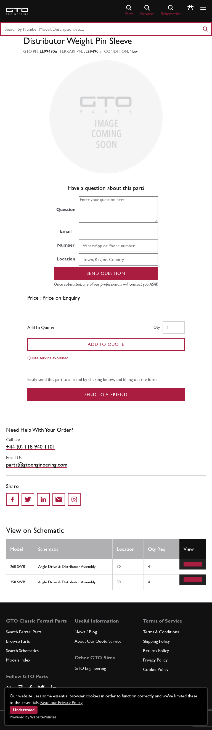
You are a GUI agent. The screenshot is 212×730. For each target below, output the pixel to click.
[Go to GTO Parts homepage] (17, 11)
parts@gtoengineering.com (36, 464)
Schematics (171, 10)
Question (65, 209)
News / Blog (86, 631)
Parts (128, 10)
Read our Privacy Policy (61, 702)
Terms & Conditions (161, 631)
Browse (147, 10)
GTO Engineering (90, 668)
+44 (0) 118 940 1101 (30, 446)
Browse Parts (18, 641)
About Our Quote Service (98, 641)
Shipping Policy (156, 641)
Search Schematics (22, 650)
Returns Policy (156, 650)
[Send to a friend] (58, 499)
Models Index (18, 660)
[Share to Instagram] (74, 499)
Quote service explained (47, 357)
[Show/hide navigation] (203, 7)
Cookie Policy (155, 669)
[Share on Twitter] (28, 499)
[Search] (205, 29)
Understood (24, 710)
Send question (106, 273)
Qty (156, 327)
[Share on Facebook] (12, 499)
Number (66, 245)
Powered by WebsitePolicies (33, 717)
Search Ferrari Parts (23, 631)
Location (66, 259)
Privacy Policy (155, 660)
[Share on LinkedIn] (43, 499)
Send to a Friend (106, 394)
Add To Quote (106, 344)
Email (65, 231)
